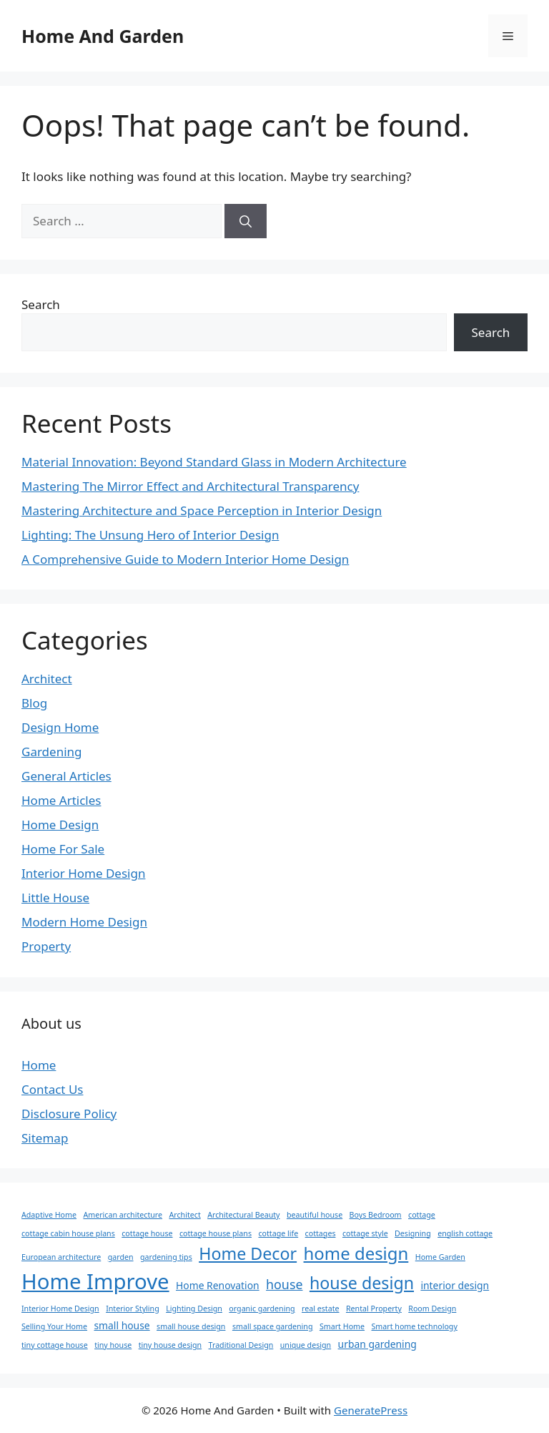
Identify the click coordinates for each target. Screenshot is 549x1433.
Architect (46, 678)
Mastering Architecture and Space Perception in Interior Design (201, 510)
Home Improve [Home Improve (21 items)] (95, 1281)
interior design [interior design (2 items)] (454, 1285)
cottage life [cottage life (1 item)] (278, 1233)
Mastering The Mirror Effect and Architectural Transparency (190, 486)
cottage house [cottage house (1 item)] (147, 1233)
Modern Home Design (84, 922)
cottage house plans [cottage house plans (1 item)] (215, 1233)
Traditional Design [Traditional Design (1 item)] (241, 1345)
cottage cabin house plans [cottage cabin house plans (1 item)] (68, 1233)
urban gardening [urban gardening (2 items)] (377, 1344)
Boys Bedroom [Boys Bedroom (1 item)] (376, 1215)
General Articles (66, 776)
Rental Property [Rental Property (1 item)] (374, 1309)
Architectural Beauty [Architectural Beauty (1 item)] (243, 1215)
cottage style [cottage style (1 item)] (365, 1233)
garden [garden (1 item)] (121, 1257)
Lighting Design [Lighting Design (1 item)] (194, 1309)
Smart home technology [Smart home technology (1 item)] (414, 1326)
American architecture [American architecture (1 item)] (122, 1215)
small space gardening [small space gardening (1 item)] (272, 1326)
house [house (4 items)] (284, 1284)
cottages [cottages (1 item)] (320, 1233)
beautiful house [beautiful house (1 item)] (314, 1215)
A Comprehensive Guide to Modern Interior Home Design (185, 559)
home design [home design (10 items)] (356, 1253)
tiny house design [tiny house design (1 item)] (170, 1345)
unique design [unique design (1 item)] (305, 1345)
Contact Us (52, 1089)
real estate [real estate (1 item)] (321, 1309)
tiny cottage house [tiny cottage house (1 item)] (54, 1345)
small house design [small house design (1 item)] (191, 1326)
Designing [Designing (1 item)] (413, 1233)
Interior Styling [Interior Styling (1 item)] (132, 1309)
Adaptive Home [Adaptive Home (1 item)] (48, 1215)
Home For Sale (62, 849)
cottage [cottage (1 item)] (421, 1215)
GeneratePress (370, 1410)
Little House (55, 897)
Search (40, 304)
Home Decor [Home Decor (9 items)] (248, 1253)
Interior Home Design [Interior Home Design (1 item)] (60, 1309)
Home (38, 1065)
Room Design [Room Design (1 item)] (432, 1309)
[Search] (245, 221)
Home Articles (61, 800)
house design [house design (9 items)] (362, 1282)
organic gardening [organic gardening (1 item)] (262, 1309)
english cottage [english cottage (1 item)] (465, 1233)
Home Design (60, 824)
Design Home (60, 727)
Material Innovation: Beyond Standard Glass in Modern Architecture (214, 462)
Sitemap (44, 1138)
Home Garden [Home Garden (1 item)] (440, 1257)
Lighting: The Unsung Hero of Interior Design (150, 535)
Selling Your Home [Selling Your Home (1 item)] (54, 1326)
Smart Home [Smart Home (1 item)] (342, 1326)
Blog (34, 703)
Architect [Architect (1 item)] (184, 1215)
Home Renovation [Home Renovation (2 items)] (217, 1285)
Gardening (51, 751)
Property (46, 946)
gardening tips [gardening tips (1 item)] (166, 1257)
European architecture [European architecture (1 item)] (61, 1257)
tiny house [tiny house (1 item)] (113, 1345)
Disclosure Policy (69, 1113)
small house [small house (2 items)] (121, 1325)
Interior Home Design (83, 873)
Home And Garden (102, 36)
